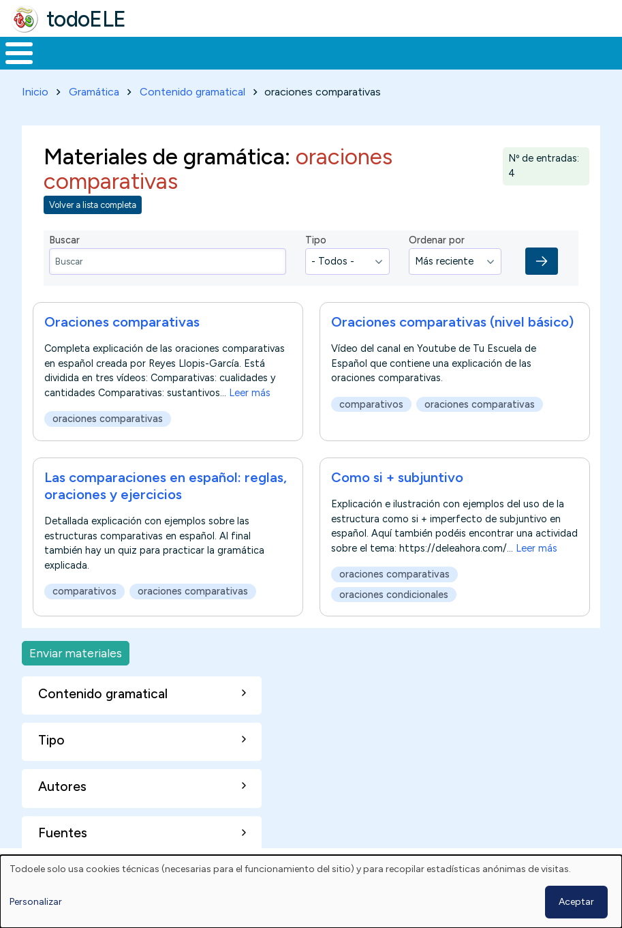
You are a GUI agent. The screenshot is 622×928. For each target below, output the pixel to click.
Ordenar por (437, 238)
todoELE (86, 19)
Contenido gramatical (192, 89)
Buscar (549, 52)
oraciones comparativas (107, 416)
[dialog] (311, 891)
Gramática (94, 89)
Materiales (65, 51)
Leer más (249, 391)
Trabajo (234, 51)
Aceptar (576, 902)
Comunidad (487, 51)
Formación (153, 51)
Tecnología (396, 51)
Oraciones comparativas (122, 320)
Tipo (315, 238)
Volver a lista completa (92, 202)
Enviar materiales (75, 650)
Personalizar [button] (36, 902)
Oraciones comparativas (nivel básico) (452, 320)
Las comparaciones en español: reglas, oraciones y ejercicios (165, 483)
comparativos (371, 402)
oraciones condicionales (393, 592)
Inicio (12, 52)
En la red (311, 51)
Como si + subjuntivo (397, 475)
